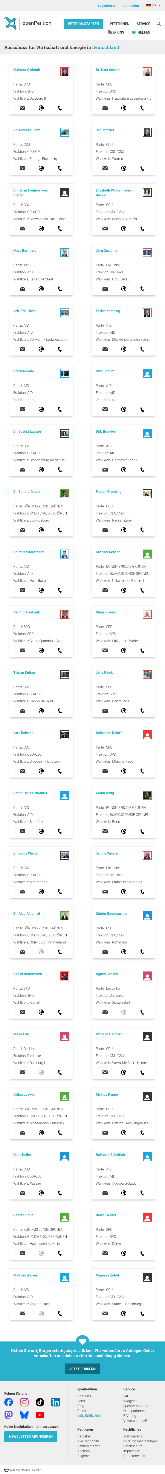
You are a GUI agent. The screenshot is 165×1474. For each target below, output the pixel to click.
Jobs (81, 1401)
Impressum (131, 1451)
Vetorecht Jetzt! (135, 1421)
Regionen (84, 1456)
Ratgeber (84, 1436)
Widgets (129, 1401)
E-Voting (129, 1416)
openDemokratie (135, 1406)
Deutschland (105, 47)
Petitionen (120, 24)
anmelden (131, 6)
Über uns (84, 1396)
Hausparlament (135, 1411)
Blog (80, 1406)
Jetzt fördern (82, 1369)
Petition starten (83, 24)
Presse (82, 1411)
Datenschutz (132, 1446)
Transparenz (132, 1436)
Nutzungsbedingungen (140, 1441)
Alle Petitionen (88, 1441)
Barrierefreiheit (134, 1456)
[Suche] (159, 23)
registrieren (107, 6)
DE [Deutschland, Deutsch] (151, 6)
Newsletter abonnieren (31, 1436)
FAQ (126, 1396)
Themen (83, 1451)
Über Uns (116, 32)
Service (143, 24)
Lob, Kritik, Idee (89, 1416)
